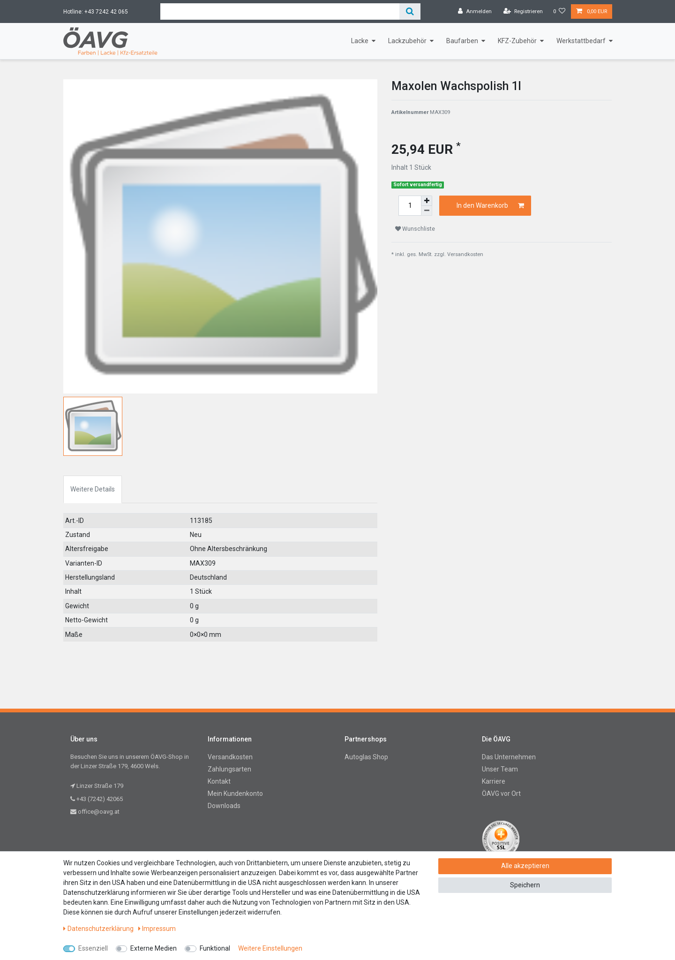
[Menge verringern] (426, 211)
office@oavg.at (95, 811)
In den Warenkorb (491, 206)
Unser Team (500, 769)
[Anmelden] (475, 11)
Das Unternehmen (509, 757)
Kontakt (219, 781)
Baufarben (462, 41)
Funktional (215, 948)
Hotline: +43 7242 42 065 (95, 11)
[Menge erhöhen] (426, 201)
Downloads (224, 805)
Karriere (493, 781)
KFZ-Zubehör (517, 41)
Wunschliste (415, 229)
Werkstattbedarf (581, 41)
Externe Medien (153, 948)
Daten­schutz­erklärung (98, 928)
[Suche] (409, 11)
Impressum (157, 928)
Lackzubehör (407, 41)
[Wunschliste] (559, 11)
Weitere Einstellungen (270, 948)
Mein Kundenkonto (235, 793)
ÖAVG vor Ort (501, 793)
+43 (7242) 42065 (96, 798)
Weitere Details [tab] (92, 489)
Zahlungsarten (229, 769)
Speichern (525, 885)
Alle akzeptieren (525, 865)
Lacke (359, 41)
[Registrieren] (523, 11)
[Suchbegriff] (280, 11)
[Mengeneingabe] (409, 206)
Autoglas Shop (366, 757)
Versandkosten (465, 254)
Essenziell (93, 948)
